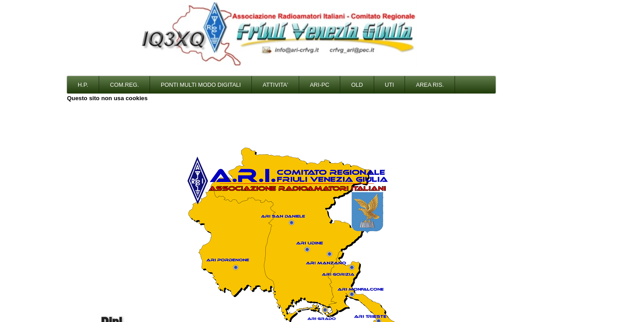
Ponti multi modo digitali (201, 84)
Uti (389, 84)
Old (357, 84)
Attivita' (275, 84)
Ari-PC (319, 84)
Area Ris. (430, 84)
